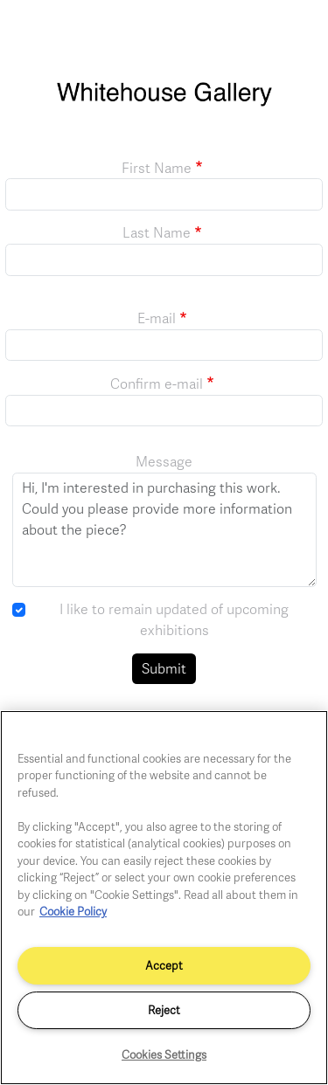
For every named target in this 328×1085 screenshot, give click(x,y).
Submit (164, 668)
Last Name (156, 232)
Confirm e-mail (156, 383)
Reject (164, 1010)
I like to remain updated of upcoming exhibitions (174, 619)
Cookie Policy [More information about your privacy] (73, 911)
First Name (157, 167)
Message (164, 461)
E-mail (156, 318)
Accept (164, 965)
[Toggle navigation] (295, 33)
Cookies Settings (164, 1054)
